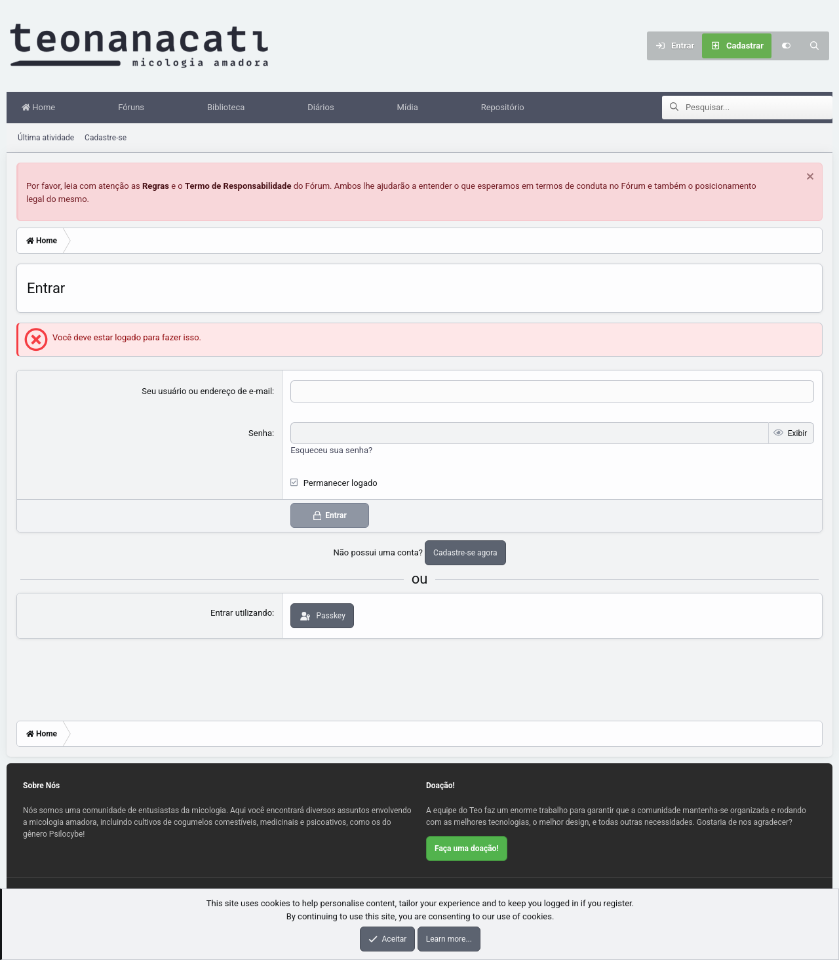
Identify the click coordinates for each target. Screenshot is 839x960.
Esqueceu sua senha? (331, 451)
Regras (155, 186)
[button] (80, 108)
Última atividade (46, 138)
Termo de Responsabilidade (238, 186)
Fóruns (134, 108)
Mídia (410, 108)
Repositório (506, 108)
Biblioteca (229, 108)
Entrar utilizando (241, 613)
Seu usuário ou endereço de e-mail (207, 392)
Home (41, 108)
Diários (324, 108)
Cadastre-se (106, 138)
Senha (260, 434)
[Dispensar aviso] (808, 179)
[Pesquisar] (814, 45)
